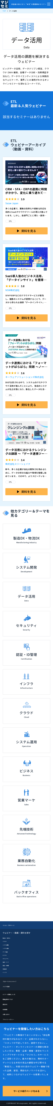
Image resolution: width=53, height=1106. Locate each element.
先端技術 (6, 969)
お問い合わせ (9, 1014)
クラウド (6, 941)
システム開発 (8, 944)
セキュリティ (8, 958)
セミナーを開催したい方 (14, 994)
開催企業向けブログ (12, 999)
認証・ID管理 (8, 965)
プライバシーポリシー (13, 1019)
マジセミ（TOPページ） (14, 925)
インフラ (6, 972)
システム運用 (8, 948)
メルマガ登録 (9, 986)
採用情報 (7, 1009)
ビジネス (6, 955)
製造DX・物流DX (9, 938)
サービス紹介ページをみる (26, 1091)
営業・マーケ (8, 962)
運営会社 (7, 1004)
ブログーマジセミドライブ (15, 981)
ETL (10, 221)
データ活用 (7, 951)
